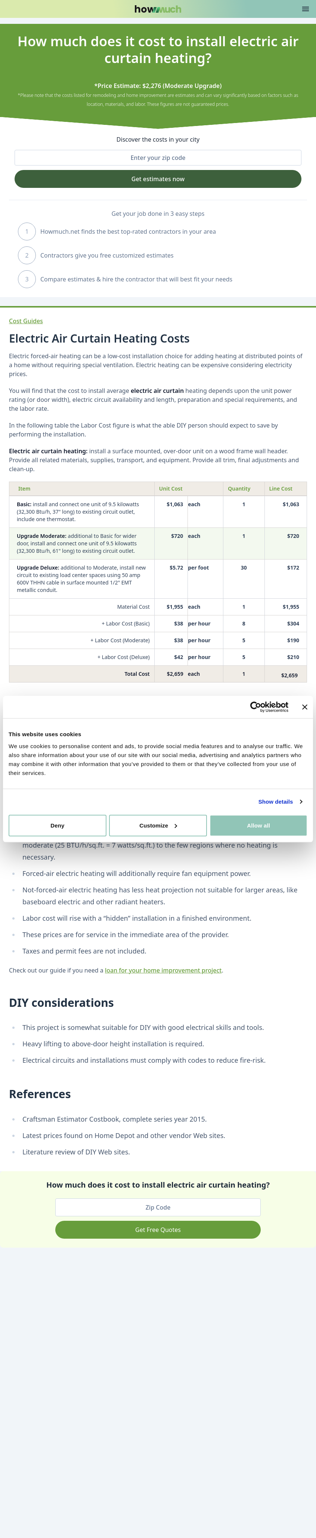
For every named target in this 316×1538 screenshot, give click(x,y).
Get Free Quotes (158, 1230)
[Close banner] (304, 707)
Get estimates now (158, 179)
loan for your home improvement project (163, 970)
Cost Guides (26, 321)
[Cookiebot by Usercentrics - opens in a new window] (255, 707)
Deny (57, 825)
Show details (275, 801)
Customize (158, 825)
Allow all (258, 825)
